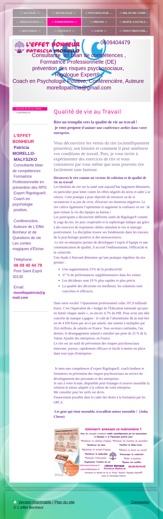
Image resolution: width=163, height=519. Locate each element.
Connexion (140, 502)
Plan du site (65, 502)
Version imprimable (33, 502)
